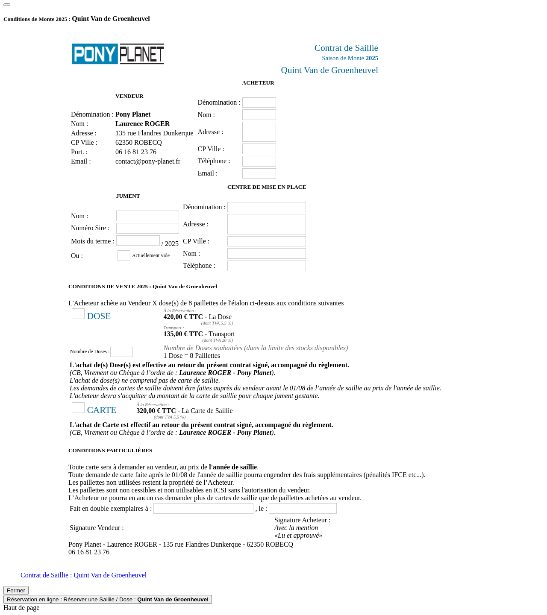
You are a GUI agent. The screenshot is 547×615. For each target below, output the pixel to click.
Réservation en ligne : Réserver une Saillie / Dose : (108, 599)
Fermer (16, 590)
